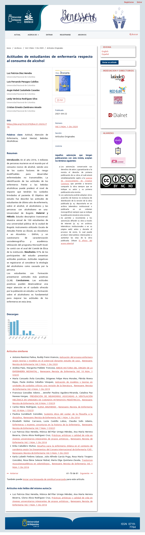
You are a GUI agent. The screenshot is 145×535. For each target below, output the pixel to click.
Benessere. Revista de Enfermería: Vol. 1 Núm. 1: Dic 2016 (52, 417)
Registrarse (65, 35)
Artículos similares (17, 351)
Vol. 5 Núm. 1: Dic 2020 (34, 48)
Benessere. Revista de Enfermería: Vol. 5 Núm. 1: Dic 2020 (40, 453)
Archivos (82, 35)
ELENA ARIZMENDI (47, 407)
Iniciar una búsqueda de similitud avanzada (44, 479)
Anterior (14, 473)
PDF (61, 100)
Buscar (134, 34)
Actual (17, 35)
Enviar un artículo (109, 62)
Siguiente (84, 473)
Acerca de (32, 35)
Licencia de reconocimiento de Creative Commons (76, 181)
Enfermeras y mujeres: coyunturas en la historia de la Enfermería (46, 424)
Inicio (9, 48)
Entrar (49, 35)
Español (105, 54)
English (105, 51)
